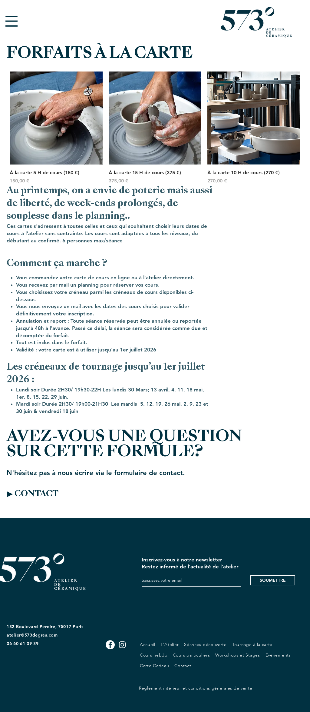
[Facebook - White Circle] (110, 644)
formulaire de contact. (149, 473)
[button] (11, 21)
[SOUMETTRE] (272, 580)
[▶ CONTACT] (46, 494)
